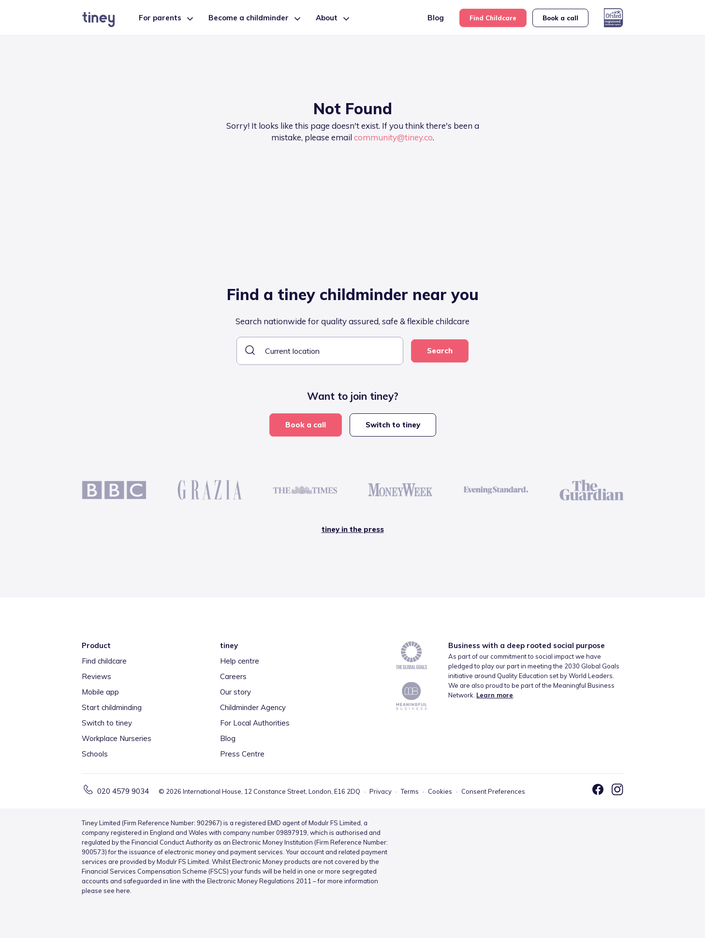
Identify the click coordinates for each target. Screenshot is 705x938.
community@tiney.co (393, 137)
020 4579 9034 (123, 791)
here (123, 890)
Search (440, 350)
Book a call (560, 18)
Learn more (494, 695)
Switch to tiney (393, 424)
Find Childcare (493, 18)
